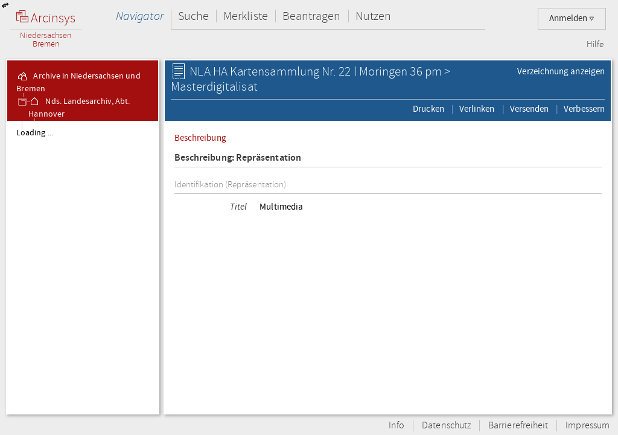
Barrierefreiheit (518, 425)
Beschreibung (200, 138)
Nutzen (373, 16)
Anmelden (571, 18)
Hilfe (595, 44)
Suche (193, 16)
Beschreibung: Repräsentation (237, 158)
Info (396, 425)
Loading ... (34, 132)
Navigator (140, 16)
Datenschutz (446, 425)
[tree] (82, 267)
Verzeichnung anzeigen (561, 71)
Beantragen (311, 16)
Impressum (587, 425)
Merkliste (245, 16)
